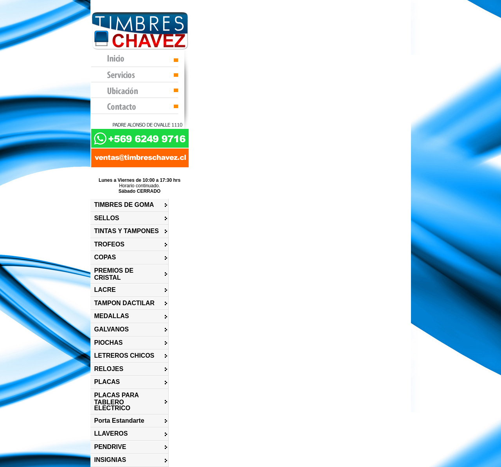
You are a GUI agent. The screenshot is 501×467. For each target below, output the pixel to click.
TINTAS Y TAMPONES (126, 231)
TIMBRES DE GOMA (124, 204)
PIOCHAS (108, 342)
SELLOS (106, 218)
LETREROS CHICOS (124, 355)
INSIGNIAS (110, 459)
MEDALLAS (111, 316)
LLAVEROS (111, 433)
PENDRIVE (110, 446)
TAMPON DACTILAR (124, 303)
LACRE (105, 289)
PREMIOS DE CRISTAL (113, 274)
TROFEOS (109, 244)
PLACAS (107, 381)
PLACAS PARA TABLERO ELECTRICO (116, 401)
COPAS (105, 257)
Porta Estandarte (119, 420)
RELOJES (109, 369)
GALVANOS (111, 329)
